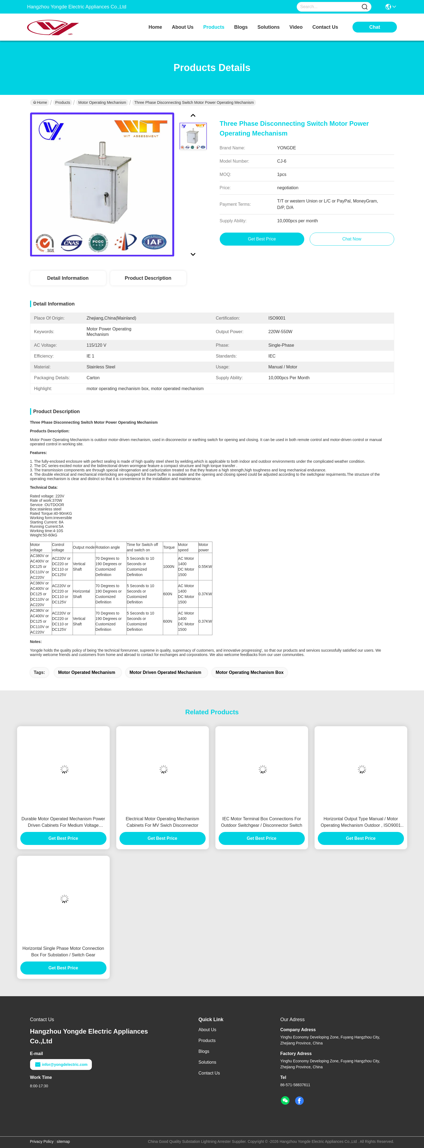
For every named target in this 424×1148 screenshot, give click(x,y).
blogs (241, 27)
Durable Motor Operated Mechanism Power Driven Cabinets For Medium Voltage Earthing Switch (63, 822)
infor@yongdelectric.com (61, 1064)
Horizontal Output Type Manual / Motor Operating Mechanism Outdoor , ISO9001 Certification (361, 822)
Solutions (207, 1062)
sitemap (63, 1141)
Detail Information (68, 278)
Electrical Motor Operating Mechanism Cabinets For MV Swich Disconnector (162, 822)
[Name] (364, 7)
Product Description (148, 278)
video (296, 27)
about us (182, 27)
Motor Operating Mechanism (102, 102)
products (213, 27)
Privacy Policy (42, 1141)
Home (155, 27)
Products (62, 102)
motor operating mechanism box (250, 672)
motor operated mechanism (86, 672)
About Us (207, 1029)
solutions (268, 27)
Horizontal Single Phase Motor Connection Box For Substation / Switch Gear (63, 951)
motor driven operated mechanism (165, 672)
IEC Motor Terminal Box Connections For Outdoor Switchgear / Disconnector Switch (261, 822)
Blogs (204, 1051)
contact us (325, 27)
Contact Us (209, 1073)
